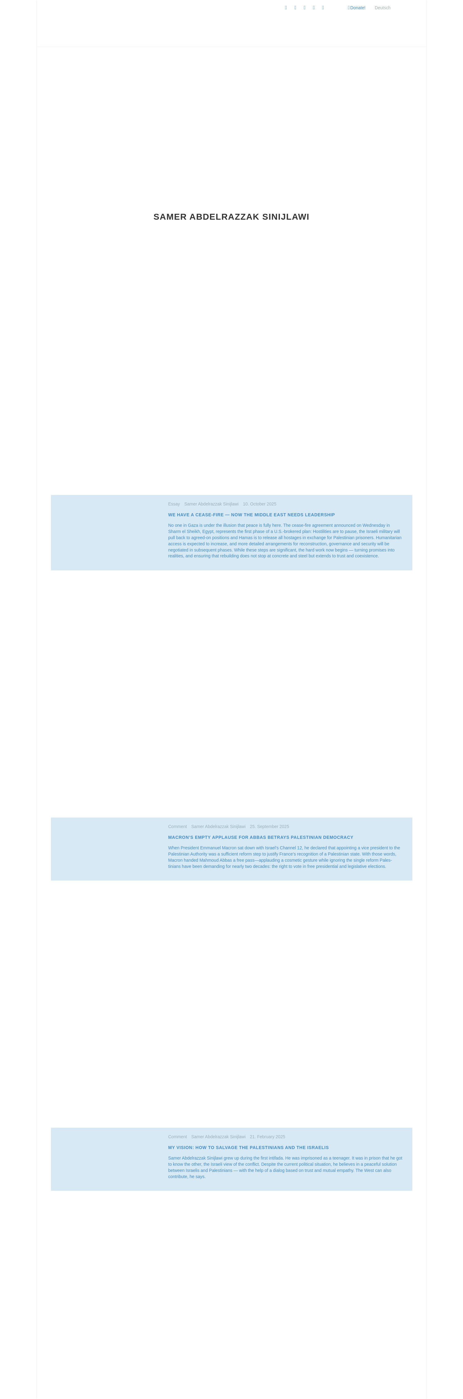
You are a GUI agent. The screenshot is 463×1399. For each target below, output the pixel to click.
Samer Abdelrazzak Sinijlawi (211, 503)
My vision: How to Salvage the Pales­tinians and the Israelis (248, 1147)
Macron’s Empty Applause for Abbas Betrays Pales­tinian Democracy (261, 837)
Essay (176, 503)
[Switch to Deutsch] (382, 7)
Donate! (357, 7)
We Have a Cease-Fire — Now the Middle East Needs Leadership (251, 514)
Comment (180, 826)
